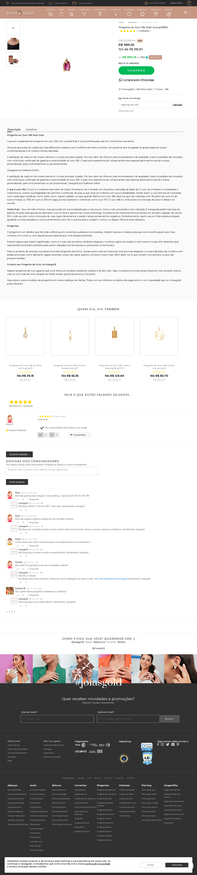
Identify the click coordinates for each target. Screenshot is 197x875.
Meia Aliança (35, 824)
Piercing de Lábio (149, 811)
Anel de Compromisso (39, 816)
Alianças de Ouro (14, 807)
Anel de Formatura (37, 794)
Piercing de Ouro (148, 790)
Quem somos (14, 745)
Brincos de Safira (59, 807)
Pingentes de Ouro (104, 840)
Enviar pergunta (17, 482)
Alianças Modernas (15, 811)
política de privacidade (97, 863)
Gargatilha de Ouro (82, 831)
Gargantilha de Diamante (174, 801)
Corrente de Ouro (81, 803)
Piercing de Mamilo (149, 807)
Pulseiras (129, 12)
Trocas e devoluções (51, 757)
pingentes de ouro (26, 270)
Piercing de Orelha (149, 794)
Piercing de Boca (149, 816)
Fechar (150, 865)
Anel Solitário (35, 833)
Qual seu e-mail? (106, 712)
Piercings (142, 12)
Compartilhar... (79, 435)
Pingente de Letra (104, 799)
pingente (14, 232)
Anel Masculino (36, 841)
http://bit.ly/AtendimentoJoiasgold (111, 579)
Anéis (61, 12)
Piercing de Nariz (149, 799)
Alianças (50, 12)
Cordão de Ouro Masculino (85, 799)
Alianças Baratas (14, 790)
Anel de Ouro (35, 837)
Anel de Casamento (38, 820)
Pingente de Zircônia (105, 814)
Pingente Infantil (104, 818)
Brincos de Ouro (58, 790)
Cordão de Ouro (80, 794)
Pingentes (116, 12)
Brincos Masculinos (60, 820)
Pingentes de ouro (81, 823)
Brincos (71, 12)
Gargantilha (79, 827)
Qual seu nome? (29, 712)
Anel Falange (35, 846)
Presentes (156, 12)
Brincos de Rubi (58, 803)
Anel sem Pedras (37, 850)
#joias (88, 642)
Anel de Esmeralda (37, 790)
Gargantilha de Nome (172, 806)
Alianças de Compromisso (18, 824)
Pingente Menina (104, 827)
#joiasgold (77, 642)
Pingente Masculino (105, 823)
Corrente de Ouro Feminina (85, 807)
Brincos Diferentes (59, 811)
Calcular (177, 104)
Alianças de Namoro (16, 799)
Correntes (84, 12)
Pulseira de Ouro (126, 799)
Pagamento (48, 753)
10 (121, 49)
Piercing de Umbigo (150, 803)
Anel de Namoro (36, 799)
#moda (111, 642)
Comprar (136, 70)
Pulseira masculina (127, 807)
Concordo (177, 865)
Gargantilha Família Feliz (174, 814)
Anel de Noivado (36, 829)
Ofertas (169, 13)
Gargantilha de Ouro (172, 790)
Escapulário (168, 823)
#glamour (99, 642)
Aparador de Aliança (16, 820)
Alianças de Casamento (17, 794)
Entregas (47, 749)
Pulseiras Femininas (127, 803)
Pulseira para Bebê (127, 790)
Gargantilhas (100, 12)
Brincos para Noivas (60, 816)
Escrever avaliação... (19, 454)
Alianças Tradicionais (16, 816)
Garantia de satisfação (17, 753)
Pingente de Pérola (105, 810)
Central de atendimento (53, 745)
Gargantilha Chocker (172, 818)
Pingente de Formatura (106, 794)
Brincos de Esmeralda (61, 799)
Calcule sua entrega (129, 98)
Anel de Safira (35, 807)
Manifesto (12, 757)
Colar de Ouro (79, 790)
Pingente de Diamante (106, 790)
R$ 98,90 (136, 49)
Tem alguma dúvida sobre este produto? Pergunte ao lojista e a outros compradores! (46, 464)
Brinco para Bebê (59, 794)
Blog (10, 760)
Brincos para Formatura (61, 824)
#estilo (121, 642)
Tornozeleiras (124, 816)
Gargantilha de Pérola (173, 810)
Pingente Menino (104, 831)
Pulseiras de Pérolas (127, 811)
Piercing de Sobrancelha (152, 820)
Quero (169, 719)
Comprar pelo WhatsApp (138, 79)
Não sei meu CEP (126, 110)
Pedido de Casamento (39, 811)
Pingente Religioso (104, 836)
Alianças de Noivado (16, 803)
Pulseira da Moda (126, 794)
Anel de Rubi (35, 803)
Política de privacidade (17, 749)
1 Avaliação (144, 31)
